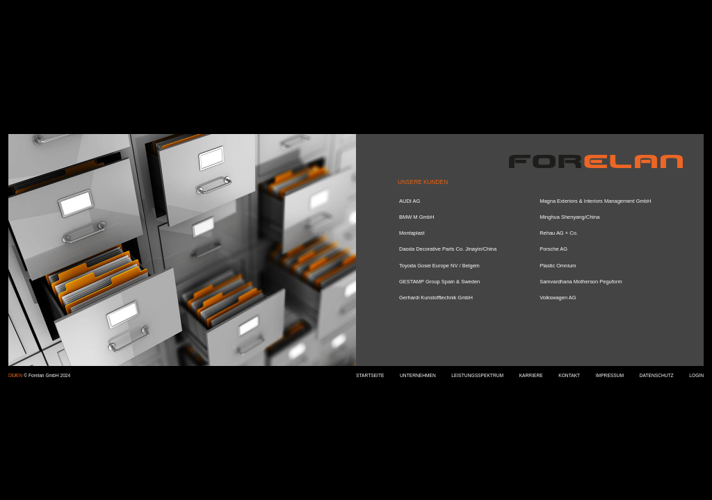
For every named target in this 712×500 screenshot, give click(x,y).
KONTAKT (569, 375)
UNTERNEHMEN (418, 375)
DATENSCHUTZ (657, 375)
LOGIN (696, 375)
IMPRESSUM (610, 375)
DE (11, 375)
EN (19, 375)
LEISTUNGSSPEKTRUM (477, 375)
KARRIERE (531, 375)
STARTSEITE (370, 375)
